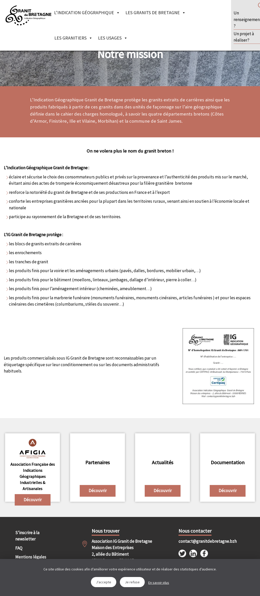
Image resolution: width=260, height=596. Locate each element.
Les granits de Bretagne (155, 12)
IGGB (28, 15)
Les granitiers (73, 38)
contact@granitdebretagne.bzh (197, 541)
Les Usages (113, 38)
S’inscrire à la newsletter (27, 536)
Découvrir (33, 499)
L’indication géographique (87, 12)
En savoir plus (158, 582)
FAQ (18, 548)
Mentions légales (30, 557)
